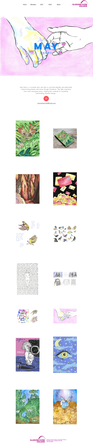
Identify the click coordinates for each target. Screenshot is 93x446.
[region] (46, 47)
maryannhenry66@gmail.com (46, 103)
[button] (50, 4)
